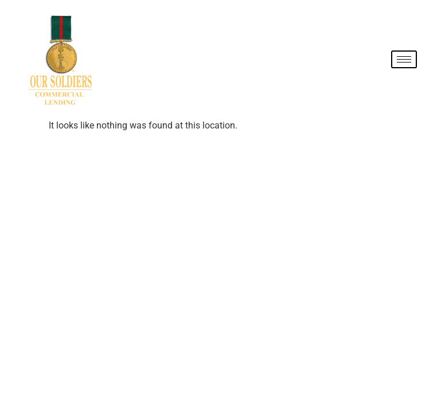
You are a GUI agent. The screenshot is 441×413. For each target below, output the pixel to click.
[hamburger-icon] (404, 59)
